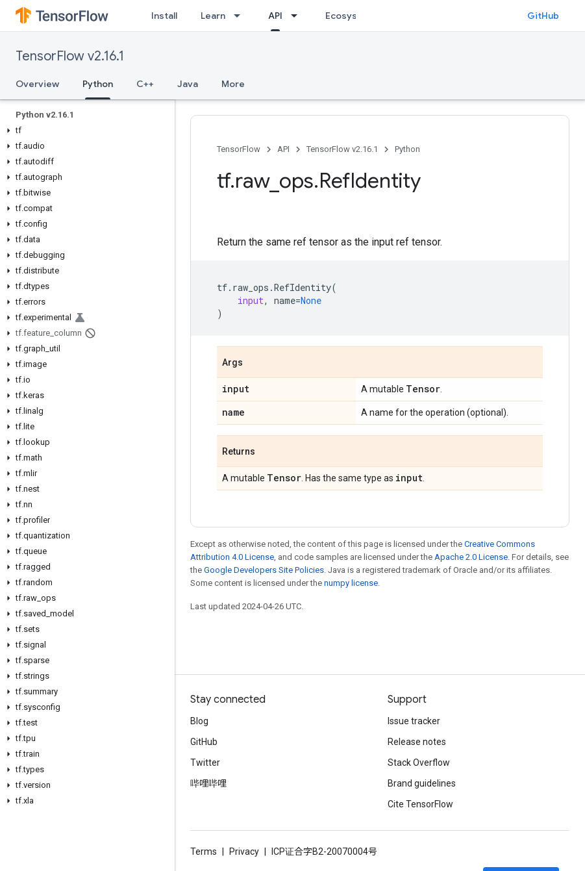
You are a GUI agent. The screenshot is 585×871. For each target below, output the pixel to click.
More (233, 84)
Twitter (205, 762)
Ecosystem (350, 15)
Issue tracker (414, 721)
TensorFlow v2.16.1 (70, 56)
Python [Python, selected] (97, 84)
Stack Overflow (419, 762)
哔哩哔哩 (208, 783)
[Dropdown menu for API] (298, 15)
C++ (145, 84)
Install (164, 15)
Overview (37, 84)
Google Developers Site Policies (264, 570)
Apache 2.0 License (471, 557)
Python (407, 149)
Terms (203, 851)
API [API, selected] (275, 15)
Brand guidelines (422, 783)
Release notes (417, 742)
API (283, 149)
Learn (213, 15)
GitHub (543, 15)
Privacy (244, 851)
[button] (84, 130)
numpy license (351, 583)
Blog (199, 721)
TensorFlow (238, 149)
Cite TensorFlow (420, 804)
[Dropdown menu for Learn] (240, 15)
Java (187, 84)
